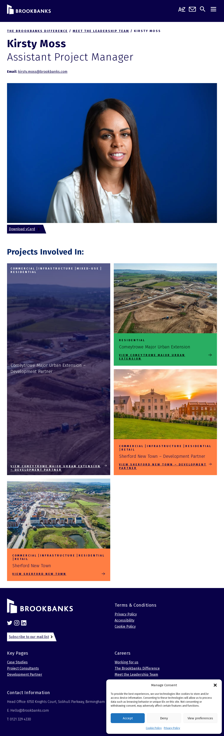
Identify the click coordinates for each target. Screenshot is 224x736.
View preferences (200, 718)
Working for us (126, 662)
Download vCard (22, 229)
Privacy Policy (172, 728)
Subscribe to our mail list (29, 637)
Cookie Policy (154, 728)
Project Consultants (23, 668)
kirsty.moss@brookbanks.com (42, 72)
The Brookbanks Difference (137, 668)
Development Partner (24, 674)
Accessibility (124, 620)
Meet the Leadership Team (136, 674)
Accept (128, 718)
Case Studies (17, 662)
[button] (215, 685)
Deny (164, 718)
